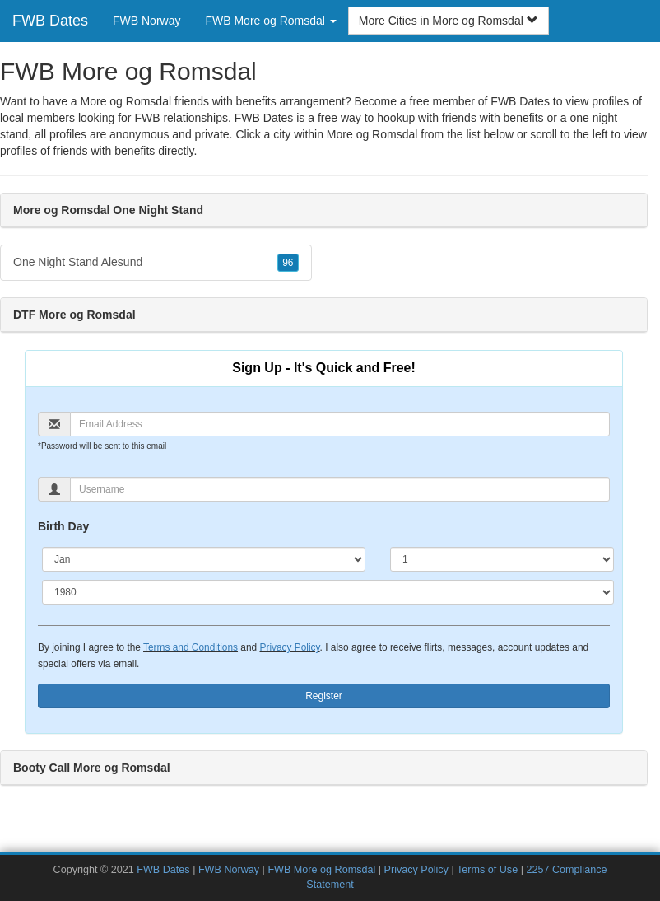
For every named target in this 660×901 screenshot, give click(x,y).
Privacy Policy (289, 647)
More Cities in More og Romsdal (448, 20)
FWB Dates (50, 20)
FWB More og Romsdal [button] (270, 20)
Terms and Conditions (190, 647)
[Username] (340, 489)
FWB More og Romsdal (321, 869)
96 (287, 262)
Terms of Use (487, 869)
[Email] (340, 424)
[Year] (328, 592)
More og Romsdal (372, 134)
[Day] (502, 559)
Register (323, 696)
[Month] (203, 559)
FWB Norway (146, 20)
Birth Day (63, 526)
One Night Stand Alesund (156, 263)
